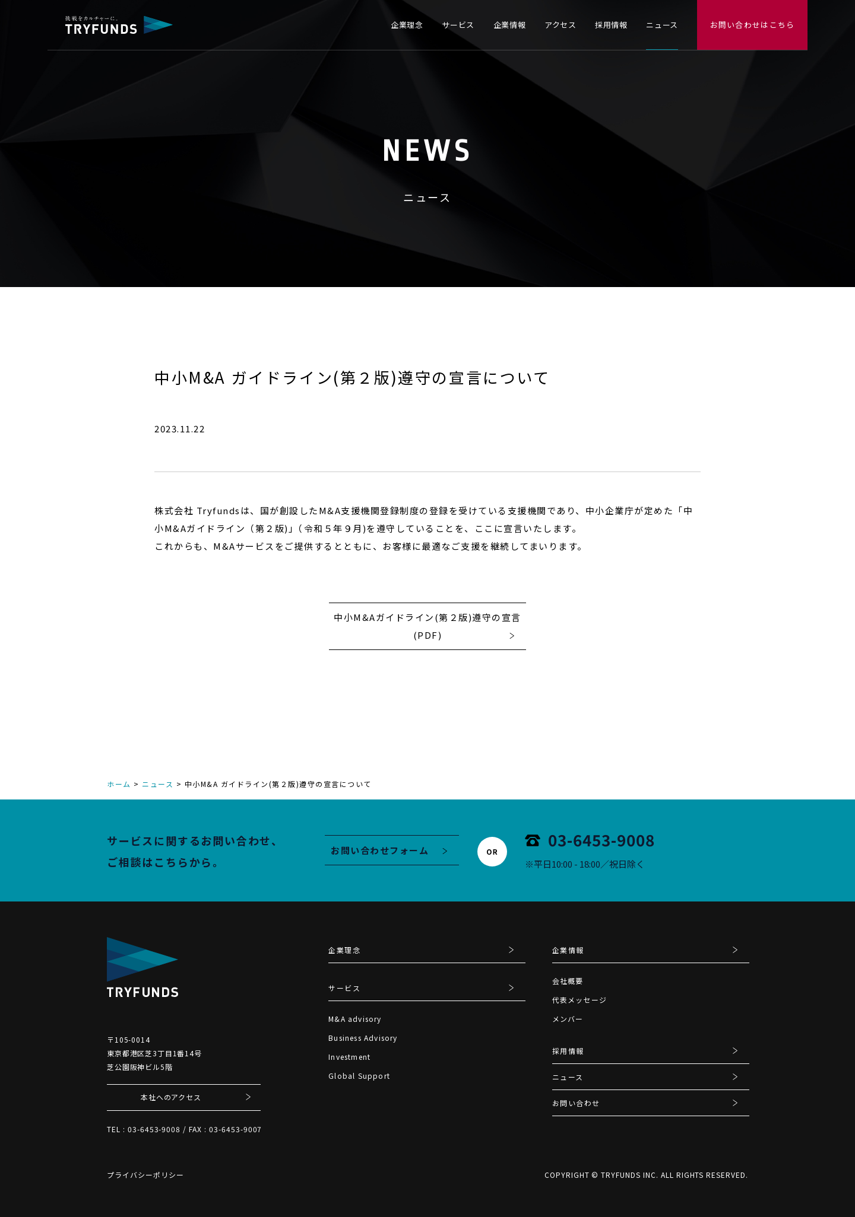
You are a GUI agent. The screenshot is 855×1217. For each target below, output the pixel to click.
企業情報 (509, 24)
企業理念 (407, 24)
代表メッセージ (579, 1000)
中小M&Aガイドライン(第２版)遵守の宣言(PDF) (427, 626)
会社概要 (568, 981)
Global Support (359, 1076)
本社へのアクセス (171, 1097)
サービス (458, 24)
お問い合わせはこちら (752, 24)
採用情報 (611, 24)
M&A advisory (354, 1019)
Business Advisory (362, 1038)
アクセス (560, 24)
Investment (349, 1057)
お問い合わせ (576, 1104)
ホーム (119, 784)
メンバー (568, 1019)
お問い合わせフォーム (380, 850)
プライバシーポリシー (145, 1175)
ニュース (662, 24)
